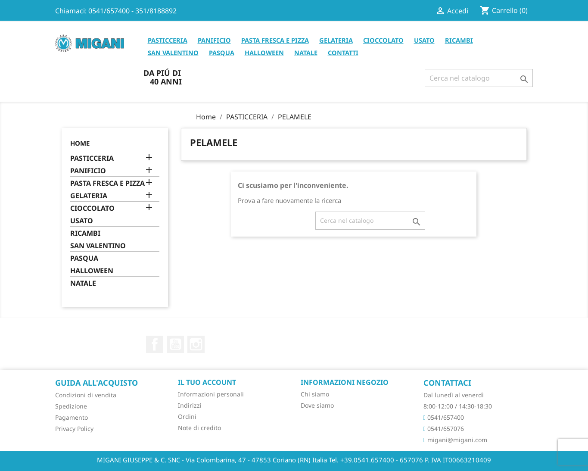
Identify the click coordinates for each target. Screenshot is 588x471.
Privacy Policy (74, 428)
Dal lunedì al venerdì (453, 395)
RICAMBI (459, 40)
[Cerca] (479, 78)
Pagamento (71, 417)
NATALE (305, 52)
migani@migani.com (455, 440)
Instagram (196, 344)
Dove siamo (317, 405)
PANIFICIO (214, 40)
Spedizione (71, 406)
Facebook (154, 344)
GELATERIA (336, 40)
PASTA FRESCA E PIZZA (275, 40)
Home (80, 143)
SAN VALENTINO (173, 52)
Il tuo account (207, 382)
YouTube (175, 344)
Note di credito (199, 428)
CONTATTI (343, 52)
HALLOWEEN (264, 52)
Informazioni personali (211, 394)
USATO (424, 40)
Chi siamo (315, 394)
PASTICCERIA (167, 40)
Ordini (187, 416)
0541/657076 (443, 428)
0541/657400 (443, 417)
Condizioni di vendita (85, 395)
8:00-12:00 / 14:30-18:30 (457, 406)
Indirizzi (190, 405)
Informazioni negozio (345, 382)
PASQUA (221, 52)
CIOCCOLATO (383, 40)
